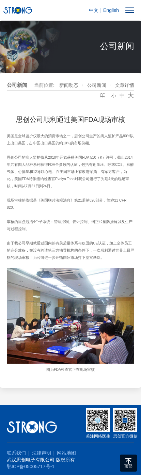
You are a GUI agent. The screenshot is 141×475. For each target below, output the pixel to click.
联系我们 (16, 453)
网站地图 (66, 453)
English (111, 10)
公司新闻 (96, 85)
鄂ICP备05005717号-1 (30, 466)
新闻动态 (68, 85)
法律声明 (41, 453)
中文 (93, 10)
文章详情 (124, 85)
